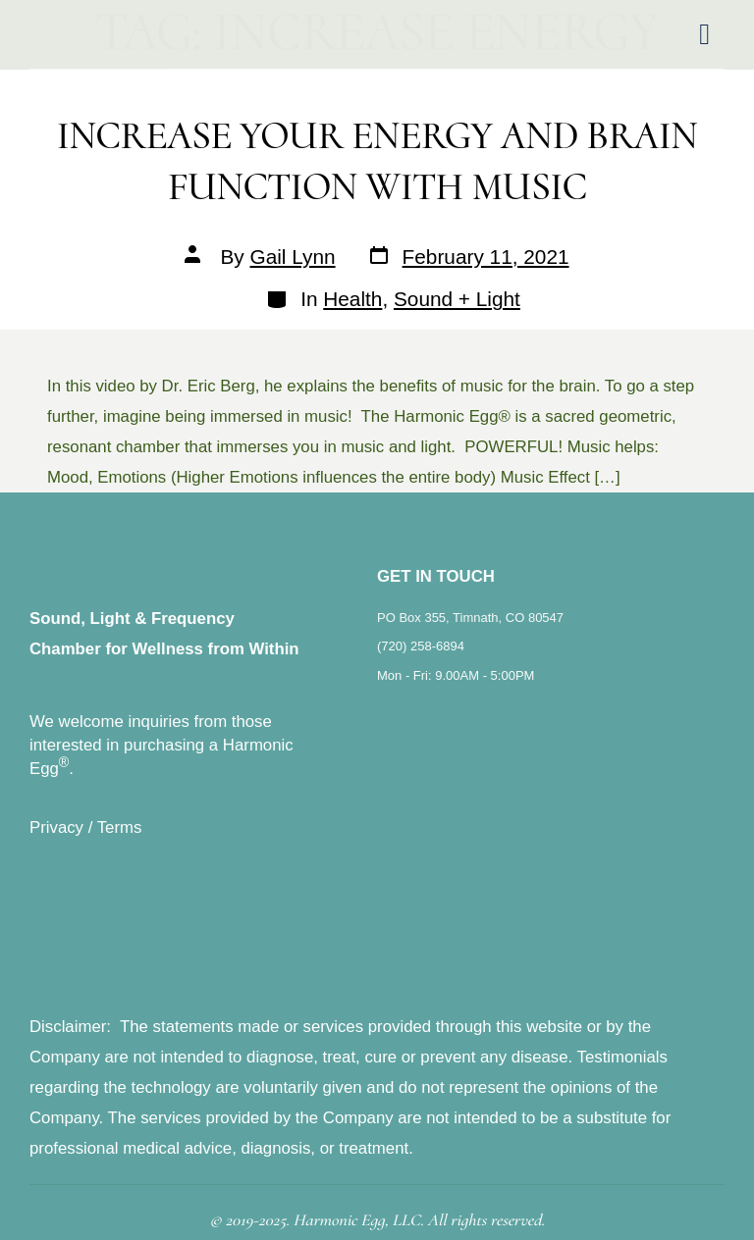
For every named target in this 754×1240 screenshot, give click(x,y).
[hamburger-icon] (704, 35)
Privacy (56, 827)
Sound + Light (457, 298)
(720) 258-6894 (420, 646)
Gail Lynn (293, 256)
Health (352, 298)
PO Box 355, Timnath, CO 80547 (470, 617)
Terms (119, 827)
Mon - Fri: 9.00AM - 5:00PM (455, 675)
